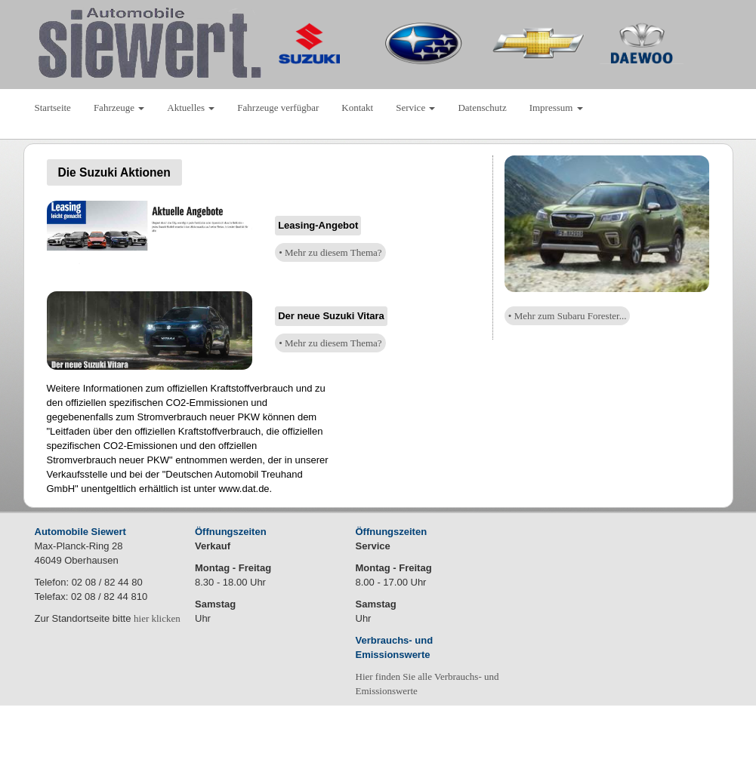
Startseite (53, 107)
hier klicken (157, 618)
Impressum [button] (556, 107)
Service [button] (415, 107)
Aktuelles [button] (190, 107)
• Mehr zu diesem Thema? (330, 252)
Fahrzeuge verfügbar (278, 107)
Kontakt (357, 107)
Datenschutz (482, 107)
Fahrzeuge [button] (119, 107)
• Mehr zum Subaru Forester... (567, 315)
